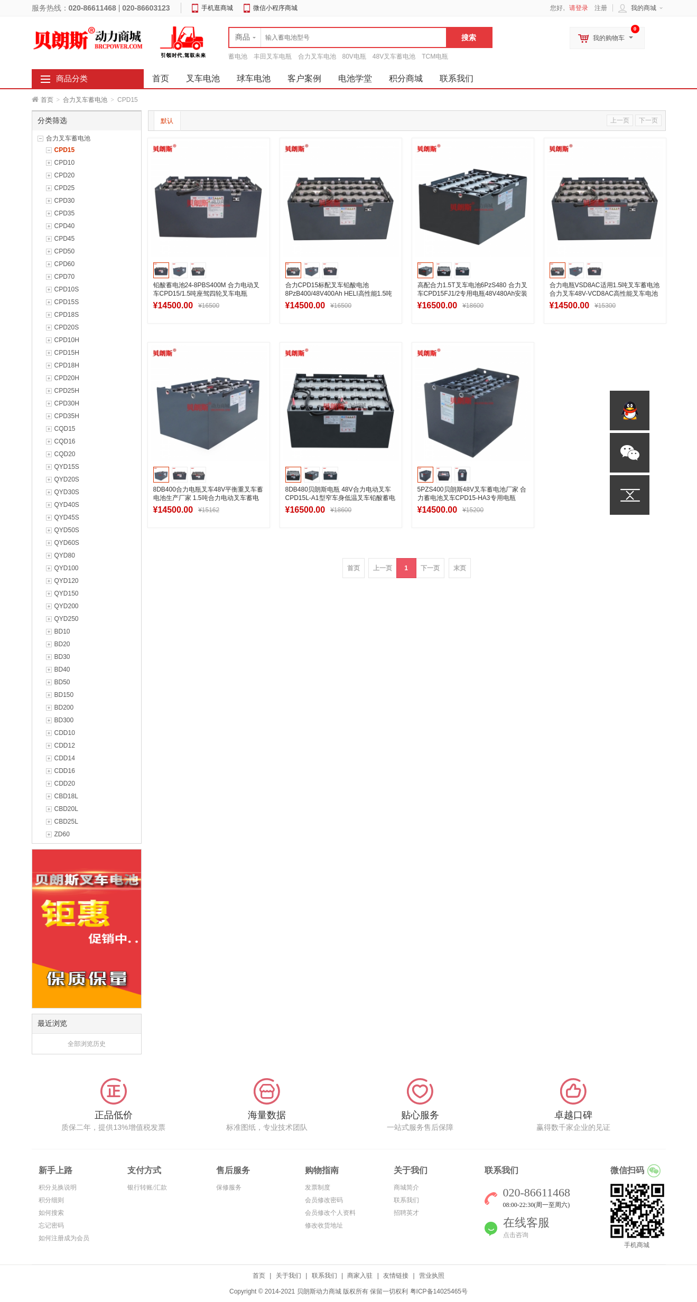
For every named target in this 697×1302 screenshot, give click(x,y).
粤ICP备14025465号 (439, 1291)
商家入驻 (360, 1275)
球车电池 (254, 78)
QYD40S (66, 504)
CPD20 (64, 175)
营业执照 (431, 1275)
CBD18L (66, 796)
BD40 (62, 669)
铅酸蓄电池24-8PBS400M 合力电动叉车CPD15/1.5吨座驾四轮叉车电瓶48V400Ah (206, 293)
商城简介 (406, 1187)
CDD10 (64, 733)
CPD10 (64, 162)
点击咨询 (515, 1235)
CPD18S (66, 314)
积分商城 (406, 78)
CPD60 (64, 264)
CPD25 (64, 188)
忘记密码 (51, 1225)
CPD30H (66, 403)
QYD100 (66, 568)
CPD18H (66, 365)
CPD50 (64, 251)
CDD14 (64, 758)
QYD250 (66, 618)
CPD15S (66, 302)
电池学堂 (355, 78)
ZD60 (62, 834)
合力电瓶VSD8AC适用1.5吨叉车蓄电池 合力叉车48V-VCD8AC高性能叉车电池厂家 (605, 293)
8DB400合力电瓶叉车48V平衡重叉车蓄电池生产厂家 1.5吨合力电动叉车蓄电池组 (208, 498)
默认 (167, 121)
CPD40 (64, 226)
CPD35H (66, 416)
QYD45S (66, 517)
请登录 (578, 8)
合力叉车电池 (317, 56)
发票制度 (317, 1187)
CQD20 (65, 454)
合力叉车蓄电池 (85, 99)
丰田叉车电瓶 (273, 56)
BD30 (62, 657)
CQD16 (65, 441)
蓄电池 (237, 56)
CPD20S (66, 327)
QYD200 (66, 606)
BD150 (64, 695)
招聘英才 (406, 1212)
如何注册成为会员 (64, 1238)
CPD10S (66, 289)
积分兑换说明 (58, 1187)
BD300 (64, 720)
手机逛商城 (217, 8)
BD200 (64, 707)
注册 (600, 8)
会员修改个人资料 (330, 1212)
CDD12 (64, 745)
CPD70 (64, 276)
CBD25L (66, 821)
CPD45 (64, 238)
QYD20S (66, 479)
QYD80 (64, 555)
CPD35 (64, 213)
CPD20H (66, 378)
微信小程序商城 (275, 8)
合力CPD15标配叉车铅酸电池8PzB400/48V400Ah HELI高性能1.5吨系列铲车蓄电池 (339, 293)
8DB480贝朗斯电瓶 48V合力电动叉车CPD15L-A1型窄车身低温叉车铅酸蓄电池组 (340, 498)
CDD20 (64, 783)
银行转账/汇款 (147, 1187)
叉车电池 (203, 78)
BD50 (62, 682)
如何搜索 (51, 1212)
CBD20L (66, 809)
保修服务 (228, 1187)
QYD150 (66, 593)
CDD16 (64, 771)
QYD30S (66, 492)
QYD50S (66, 530)
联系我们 (456, 78)
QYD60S (66, 542)
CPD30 (64, 200)
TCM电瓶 (435, 56)
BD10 (62, 631)
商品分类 (72, 78)
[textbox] (337, 37)
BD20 (62, 644)
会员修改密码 (324, 1200)
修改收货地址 (324, 1225)
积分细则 (51, 1200)
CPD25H (66, 390)
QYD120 (66, 580)
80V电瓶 (354, 56)
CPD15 (64, 150)
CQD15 (65, 428)
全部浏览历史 (87, 1044)
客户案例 (304, 78)
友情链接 (395, 1275)
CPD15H (66, 352)
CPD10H (66, 340)
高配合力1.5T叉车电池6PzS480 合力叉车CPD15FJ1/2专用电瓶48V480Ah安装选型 (472, 293)
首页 (47, 99)
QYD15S (66, 466)
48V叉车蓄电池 (394, 56)
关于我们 (288, 1275)
